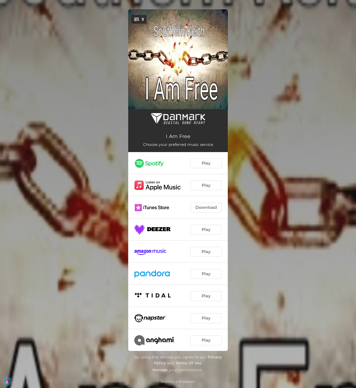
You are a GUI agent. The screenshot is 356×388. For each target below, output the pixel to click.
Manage (160, 369)
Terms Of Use (189, 363)
